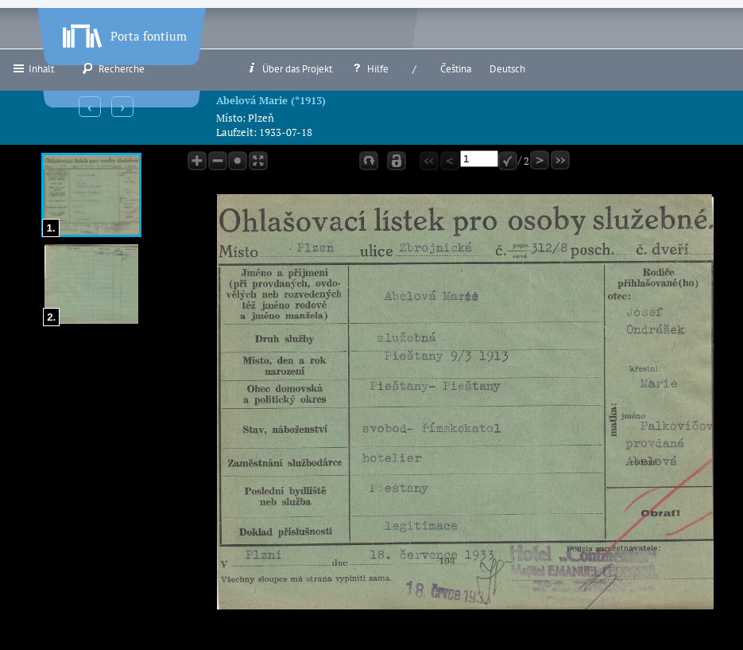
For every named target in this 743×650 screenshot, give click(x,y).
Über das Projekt (289, 68)
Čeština (455, 69)
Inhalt (33, 68)
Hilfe (369, 68)
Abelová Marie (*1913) (271, 100)
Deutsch (507, 69)
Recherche (113, 68)
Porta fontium (123, 32)
